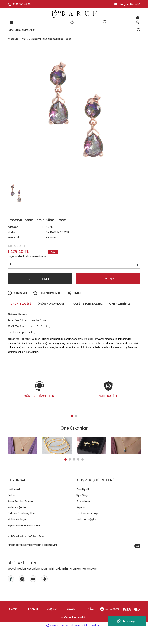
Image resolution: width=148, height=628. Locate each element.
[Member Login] (72, 22)
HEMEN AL (108, 279)
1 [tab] (72, 416)
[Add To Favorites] (46, 293)
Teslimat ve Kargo (87, 513)
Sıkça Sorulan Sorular (21, 501)
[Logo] (74, 14)
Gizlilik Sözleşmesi (18, 519)
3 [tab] (74, 459)
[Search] (74, 30)
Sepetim (81, 507)
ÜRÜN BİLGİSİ (20, 303)
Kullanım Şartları (17, 507)
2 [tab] (76, 416)
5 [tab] (82, 459)
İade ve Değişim (86, 519)
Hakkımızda (14, 489)
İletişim (12, 495)
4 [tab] (78, 459)
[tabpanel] (39, 393)
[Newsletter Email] (74, 546)
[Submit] (136, 546)
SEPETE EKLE (39, 279)
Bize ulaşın (126, 621)
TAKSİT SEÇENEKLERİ (87, 303)
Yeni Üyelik (83, 489)
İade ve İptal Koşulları (21, 513)
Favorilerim (83, 501)
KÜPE (49, 226)
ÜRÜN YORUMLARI (51, 303)
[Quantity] (74, 265)
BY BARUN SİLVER (57, 232)
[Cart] (137, 22)
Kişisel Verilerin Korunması (24, 525)
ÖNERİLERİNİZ (120, 303)
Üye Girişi (82, 495)
